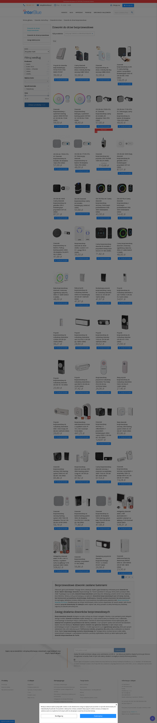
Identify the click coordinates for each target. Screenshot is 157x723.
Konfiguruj (59, 716)
